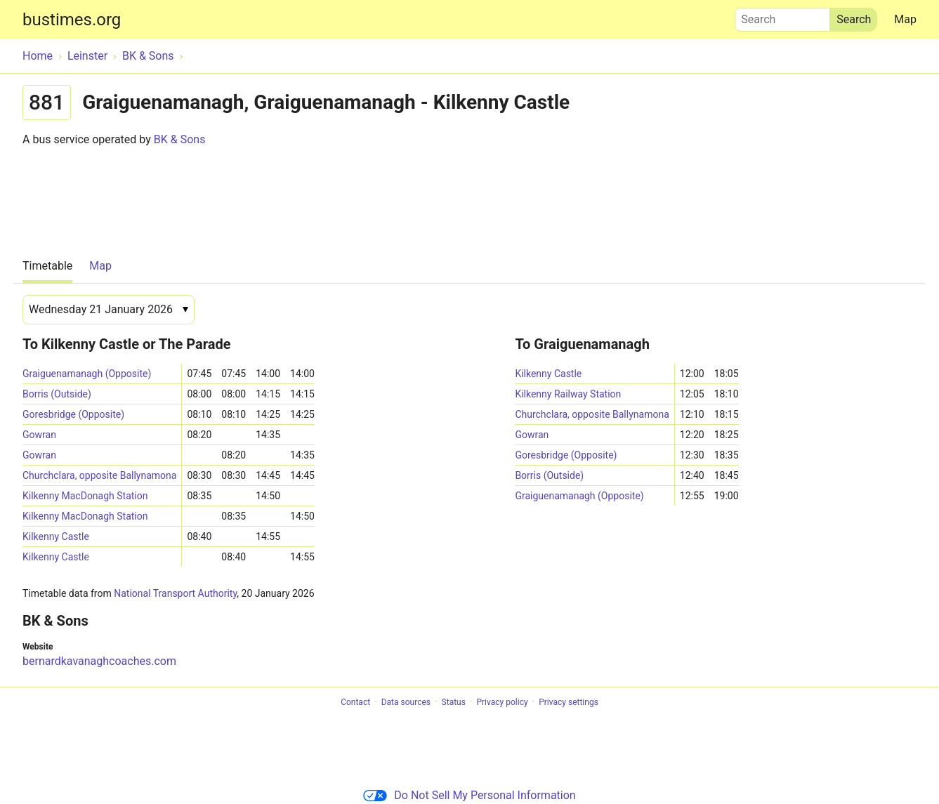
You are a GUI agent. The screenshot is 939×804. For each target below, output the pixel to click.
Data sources (406, 702)
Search (782, 16)
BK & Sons (180, 139)
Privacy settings (568, 702)
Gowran (39, 434)
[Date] (108, 309)
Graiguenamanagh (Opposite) (86, 373)
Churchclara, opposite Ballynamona (99, 475)
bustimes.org (71, 19)
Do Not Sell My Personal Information (469, 795)
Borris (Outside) (56, 394)
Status (454, 702)
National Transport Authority (175, 593)
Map (905, 19)
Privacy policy (501, 702)
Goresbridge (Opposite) (73, 414)
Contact (355, 702)
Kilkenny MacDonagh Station (84, 495)
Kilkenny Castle (55, 536)
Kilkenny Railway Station (568, 394)
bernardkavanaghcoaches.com (99, 661)
